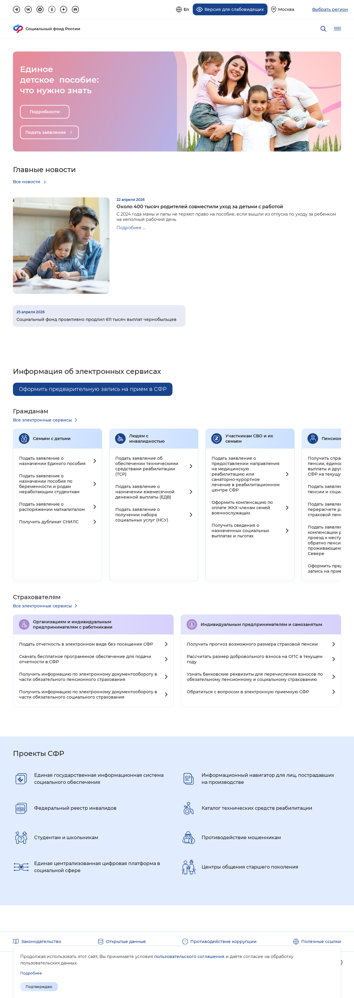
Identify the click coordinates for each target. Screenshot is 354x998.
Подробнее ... (131, 225)
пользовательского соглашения (189, 956)
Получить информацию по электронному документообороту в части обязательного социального (88, 694)
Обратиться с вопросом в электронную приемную (248, 691)
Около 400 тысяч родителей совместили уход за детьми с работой (200, 204)
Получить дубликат (49, 521)
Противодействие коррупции (223, 941)
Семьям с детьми (52, 438)
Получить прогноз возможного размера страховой (252, 643)
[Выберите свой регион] (282, 8)
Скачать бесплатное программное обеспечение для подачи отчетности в (85, 658)
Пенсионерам (337, 438)
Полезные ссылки (321, 941)
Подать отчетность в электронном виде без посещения (86, 643)
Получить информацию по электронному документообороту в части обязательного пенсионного (88, 676)
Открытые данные (126, 941)
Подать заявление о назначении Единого (52, 460)
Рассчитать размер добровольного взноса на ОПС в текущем (255, 658)
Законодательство (41, 941)
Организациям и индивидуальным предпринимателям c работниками (72, 624)
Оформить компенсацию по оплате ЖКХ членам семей (242, 507)
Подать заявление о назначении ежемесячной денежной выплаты (144, 491)
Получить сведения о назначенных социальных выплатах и (240, 530)
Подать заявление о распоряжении (52, 506)
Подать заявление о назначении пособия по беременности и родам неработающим (49, 483)
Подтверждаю (39, 986)
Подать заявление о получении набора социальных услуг (141, 514)
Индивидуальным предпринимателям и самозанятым (261, 624)
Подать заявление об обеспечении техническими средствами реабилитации (146, 465)
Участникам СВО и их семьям (249, 438)
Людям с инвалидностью (146, 438)
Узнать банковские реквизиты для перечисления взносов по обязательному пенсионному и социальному (255, 676)
